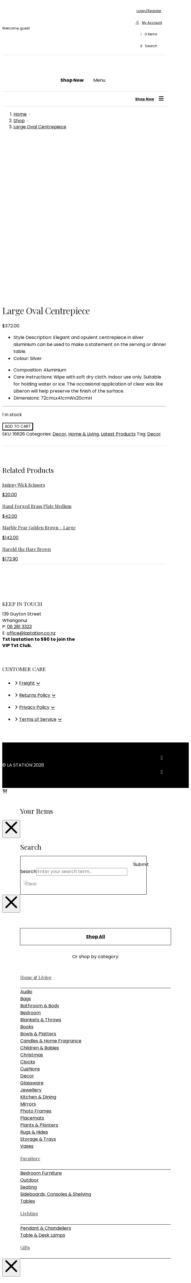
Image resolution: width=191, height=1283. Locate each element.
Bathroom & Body (39, 849)
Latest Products (118, 277)
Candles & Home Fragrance (50, 884)
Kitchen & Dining (38, 940)
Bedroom (30, 856)
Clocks (27, 905)
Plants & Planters (39, 968)
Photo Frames (35, 954)
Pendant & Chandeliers (45, 1071)
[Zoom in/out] (4, 1272)
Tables (27, 1044)
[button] (148, 34)
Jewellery (31, 933)
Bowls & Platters (38, 877)
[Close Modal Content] (11, 672)
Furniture (30, 1002)
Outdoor (29, 1023)
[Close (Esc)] (21, 1272)
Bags (25, 842)
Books (26, 870)
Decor (59, 277)
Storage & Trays (38, 982)
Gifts (25, 1091)
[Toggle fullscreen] (10, 1272)
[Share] (15, 1272)
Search (28, 715)
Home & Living (83, 277)
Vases (26, 989)
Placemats (32, 961)
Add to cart (18, 269)
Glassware (32, 926)
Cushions (30, 912)
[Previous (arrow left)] (4, 1279)
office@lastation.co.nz (31, 476)
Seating (28, 1030)
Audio (26, 835)
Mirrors (28, 947)
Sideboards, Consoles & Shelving (55, 1037)
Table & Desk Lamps (42, 1078)
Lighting (29, 1057)
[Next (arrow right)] (10, 1279)
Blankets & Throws (40, 863)
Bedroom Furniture (41, 1016)
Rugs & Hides (34, 975)
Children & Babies (39, 891)
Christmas (31, 898)
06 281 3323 (19, 470)
